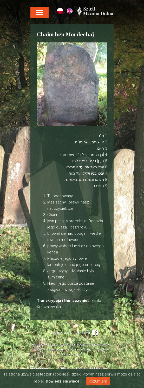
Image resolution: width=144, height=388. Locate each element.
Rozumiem (97, 381)
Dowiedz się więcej (63, 381)
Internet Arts (58, 349)
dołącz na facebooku (74, 332)
